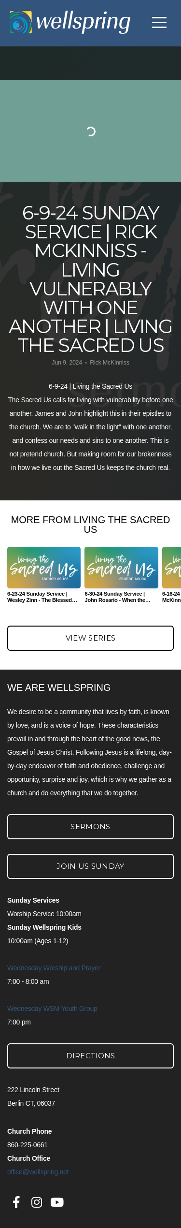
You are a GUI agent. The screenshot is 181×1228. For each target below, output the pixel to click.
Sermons (90, 826)
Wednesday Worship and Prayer (53, 968)
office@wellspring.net (38, 1172)
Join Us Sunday (90, 866)
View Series (90, 638)
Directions (90, 1055)
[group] (44, 579)
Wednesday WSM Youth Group (52, 1008)
